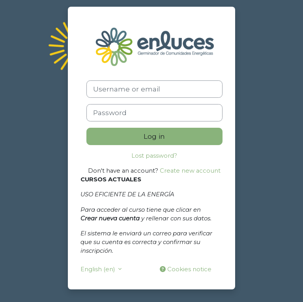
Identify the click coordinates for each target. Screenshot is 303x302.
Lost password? (154, 155)
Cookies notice (185, 269)
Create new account (190, 170)
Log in (154, 136)
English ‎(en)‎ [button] (98, 269)
